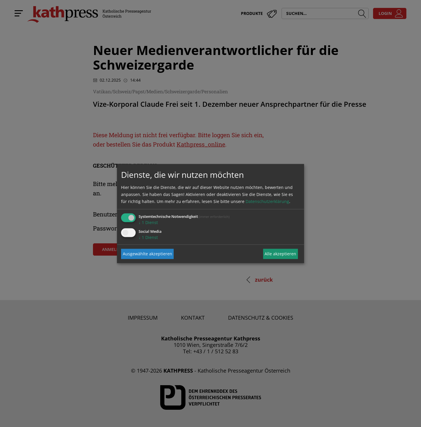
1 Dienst (148, 222)
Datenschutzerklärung (267, 201)
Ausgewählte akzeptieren (147, 253)
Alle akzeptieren (280, 253)
